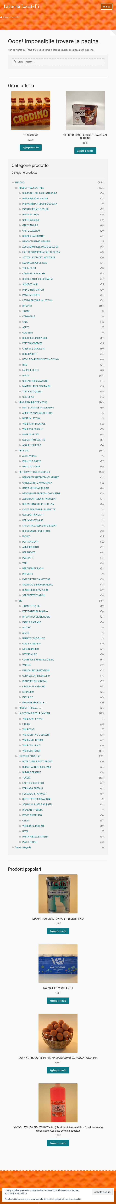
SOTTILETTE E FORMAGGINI (36, 799)
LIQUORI (26, 724)
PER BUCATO (28, 552)
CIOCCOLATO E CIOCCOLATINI (37, 279)
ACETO (25, 327)
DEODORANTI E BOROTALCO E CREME (41, 493)
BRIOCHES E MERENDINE (34, 338)
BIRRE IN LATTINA (31, 418)
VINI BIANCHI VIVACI (32, 718)
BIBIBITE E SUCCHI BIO (33, 638)
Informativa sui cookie (71, 1199)
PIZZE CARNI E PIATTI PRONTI (37, 761)
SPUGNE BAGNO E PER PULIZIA (38, 504)
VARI (24, 563)
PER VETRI (27, 574)
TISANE (26, 311)
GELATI (26, 820)
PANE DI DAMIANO (31, 622)
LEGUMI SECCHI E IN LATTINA (37, 300)
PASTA (25, 375)
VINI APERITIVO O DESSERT (36, 735)
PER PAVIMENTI (30, 541)
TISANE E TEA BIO (31, 606)
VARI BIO (26, 665)
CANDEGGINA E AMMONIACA (37, 483)
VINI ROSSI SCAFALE (32, 429)
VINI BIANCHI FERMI (32, 740)
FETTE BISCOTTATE (32, 343)
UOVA (25, 831)
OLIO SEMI (27, 332)
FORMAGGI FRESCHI (32, 788)
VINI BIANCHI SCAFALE (33, 424)
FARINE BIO (28, 692)
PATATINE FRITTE (31, 295)
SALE (25, 322)
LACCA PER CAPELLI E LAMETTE (38, 509)
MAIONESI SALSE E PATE (34, 263)
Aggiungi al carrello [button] (31, 147)
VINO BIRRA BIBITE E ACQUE (33, 402)
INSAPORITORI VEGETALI (34, 681)
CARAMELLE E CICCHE (33, 273)
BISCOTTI (27, 305)
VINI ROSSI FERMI (31, 751)
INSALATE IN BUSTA (32, 809)
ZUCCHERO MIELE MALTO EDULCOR (40, 247)
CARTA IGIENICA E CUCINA (35, 488)
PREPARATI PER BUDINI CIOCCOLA (39, 204)
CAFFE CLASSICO (31, 230)
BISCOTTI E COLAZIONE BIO (36, 616)
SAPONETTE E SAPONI (33, 595)
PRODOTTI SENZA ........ (30, 708)
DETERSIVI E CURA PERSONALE (34, 472)
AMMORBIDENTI (30, 547)
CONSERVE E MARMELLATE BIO (38, 659)
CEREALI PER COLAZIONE (35, 381)
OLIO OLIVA (28, 397)
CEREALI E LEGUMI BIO (33, 686)
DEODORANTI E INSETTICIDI (36, 531)
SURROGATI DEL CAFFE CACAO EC (39, 193)
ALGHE (25, 633)
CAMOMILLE (28, 316)
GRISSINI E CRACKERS (33, 348)
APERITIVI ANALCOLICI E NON (37, 413)
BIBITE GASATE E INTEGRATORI (38, 407)
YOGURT (26, 777)
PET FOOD (24, 450)
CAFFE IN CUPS (30, 225)
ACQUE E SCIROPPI (31, 445)
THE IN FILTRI (29, 268)
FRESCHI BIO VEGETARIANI (36, 670)
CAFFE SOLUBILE (30, 220)
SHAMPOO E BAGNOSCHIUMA (37, 584)
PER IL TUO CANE (31, 466)
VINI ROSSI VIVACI (31, 745)
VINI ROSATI (28, 729)
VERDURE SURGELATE (33, 826)
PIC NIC (26, 536)
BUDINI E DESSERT (31, 772)
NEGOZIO (20, 182)
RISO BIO (26, 627)
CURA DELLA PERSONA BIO (36, 676)
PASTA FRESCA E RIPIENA (35, 836)
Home (5, 17)
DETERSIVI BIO (29, 654)
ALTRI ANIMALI (29, 456)
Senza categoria (23, 847)
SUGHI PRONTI (29, 354)
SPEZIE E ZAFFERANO (33, 236)
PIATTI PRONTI (29, 842)
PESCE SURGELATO (32, 815)
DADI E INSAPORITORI (33, 289)
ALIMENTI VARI (30, 284)
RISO (24, 364)
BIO (20, 600)
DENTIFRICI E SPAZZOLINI (35, 590)
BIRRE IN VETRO (30, 434)
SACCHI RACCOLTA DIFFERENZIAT (39, 525)
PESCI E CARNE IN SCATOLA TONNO (40, 359)
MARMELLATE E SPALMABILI (36, 386)
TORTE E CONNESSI (32, 391)
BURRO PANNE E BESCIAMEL (36, 767)
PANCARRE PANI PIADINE (35, 198)
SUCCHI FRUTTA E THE (33, 440)
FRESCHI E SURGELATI (30, 756)
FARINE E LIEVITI (30, 370)
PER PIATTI (27, 557)
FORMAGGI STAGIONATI (34, 793)
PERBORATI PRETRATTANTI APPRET (40, 477)
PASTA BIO (27, 697)
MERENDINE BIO (30, 649)
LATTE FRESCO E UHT (33, 783)
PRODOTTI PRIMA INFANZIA (36, 241)
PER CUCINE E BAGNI (33, 568)
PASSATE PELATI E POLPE (35, 209)
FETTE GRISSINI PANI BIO (35, 611)
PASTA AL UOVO (30, 214)
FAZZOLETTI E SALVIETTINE (36, 579)
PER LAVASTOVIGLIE (32, 520)
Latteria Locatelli (21, 6)
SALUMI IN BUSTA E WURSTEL (37, 804)
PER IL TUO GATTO (31, 461)
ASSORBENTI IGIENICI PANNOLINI (39, 499)
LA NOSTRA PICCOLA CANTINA (34, 713)
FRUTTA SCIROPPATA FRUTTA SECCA (41, 252)
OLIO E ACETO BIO (31, 643)
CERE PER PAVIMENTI (33, 515)
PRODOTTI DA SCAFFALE (31, 188)
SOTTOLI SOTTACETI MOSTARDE (38, 257)
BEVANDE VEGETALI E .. (34, 702)
